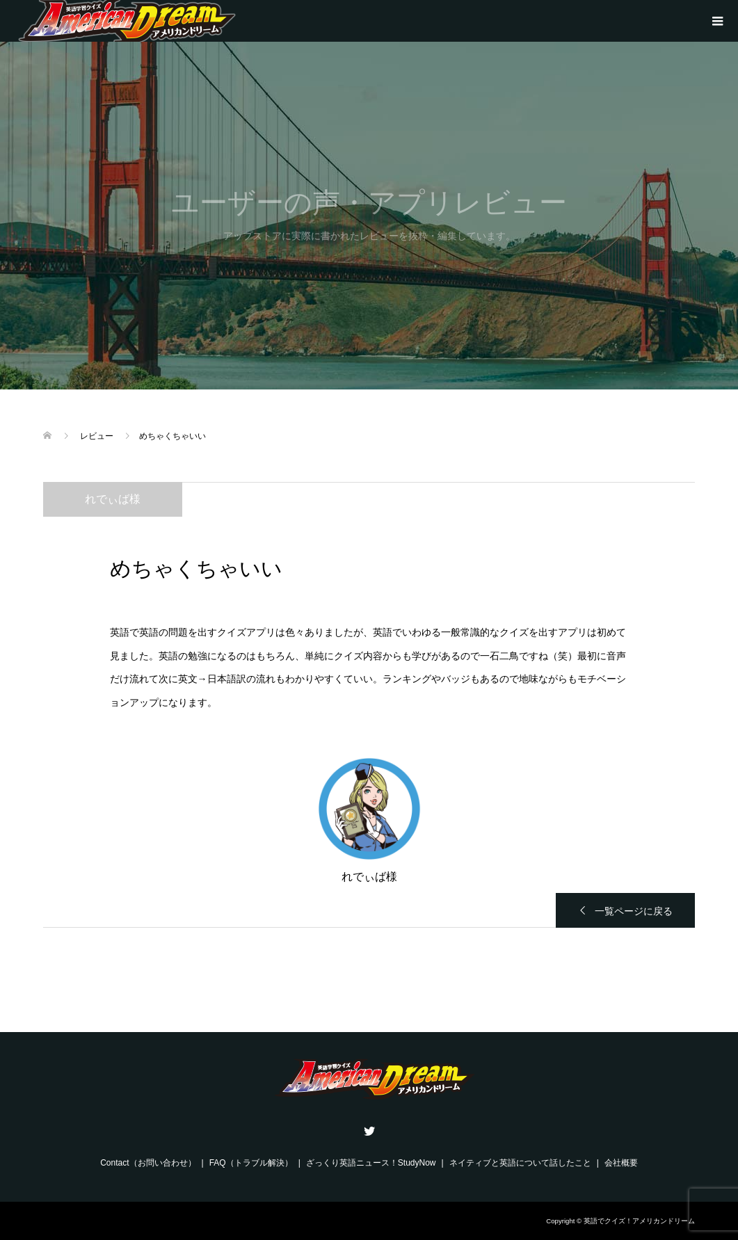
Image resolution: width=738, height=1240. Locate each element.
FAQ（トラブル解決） (251, 1163)
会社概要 (621, 1163)
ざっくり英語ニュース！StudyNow (371, 1163)
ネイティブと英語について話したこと (520, 1163)
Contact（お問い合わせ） (147, 1163)
